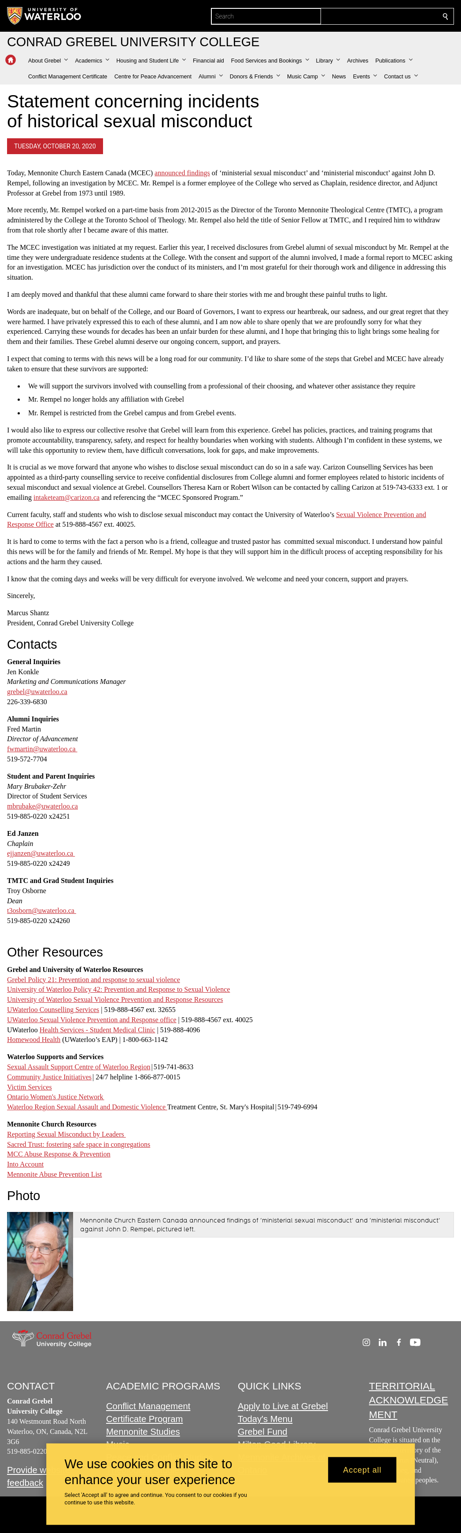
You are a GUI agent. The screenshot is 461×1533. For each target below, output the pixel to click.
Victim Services (29, 1087)
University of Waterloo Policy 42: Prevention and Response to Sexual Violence (118, 990)
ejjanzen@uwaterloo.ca (41, 853)
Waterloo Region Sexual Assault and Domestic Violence (87, 1107)
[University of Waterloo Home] (44, 16)
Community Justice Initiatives (49, 1077)
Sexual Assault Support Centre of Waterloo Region (78, 1067)
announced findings (182, 173)
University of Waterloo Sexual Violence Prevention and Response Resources (115, 999)
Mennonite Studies (143, 1432)
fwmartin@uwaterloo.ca (42, 749)
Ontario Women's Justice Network (55, 1097)
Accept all (362, 1469)
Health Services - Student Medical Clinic (97, 1030)
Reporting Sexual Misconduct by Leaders (66, 1134)
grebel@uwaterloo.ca (37, 691)
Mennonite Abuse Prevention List (54, 1174)
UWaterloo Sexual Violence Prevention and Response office (92, 1019)
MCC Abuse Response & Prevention (59, 1154)
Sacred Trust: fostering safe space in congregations (78, 1144)
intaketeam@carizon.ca (66, 497)
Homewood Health (33, 1040)
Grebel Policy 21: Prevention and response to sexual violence (93, 979)
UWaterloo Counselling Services (53, 1009)
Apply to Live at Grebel (283, 1406)
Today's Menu (265, 1419)
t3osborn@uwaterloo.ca (41, 911)
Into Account (25, 1164)
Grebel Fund (263, 1432)
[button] (48, 61)
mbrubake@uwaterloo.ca (42, 806)
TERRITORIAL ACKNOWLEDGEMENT (408, 1400)
